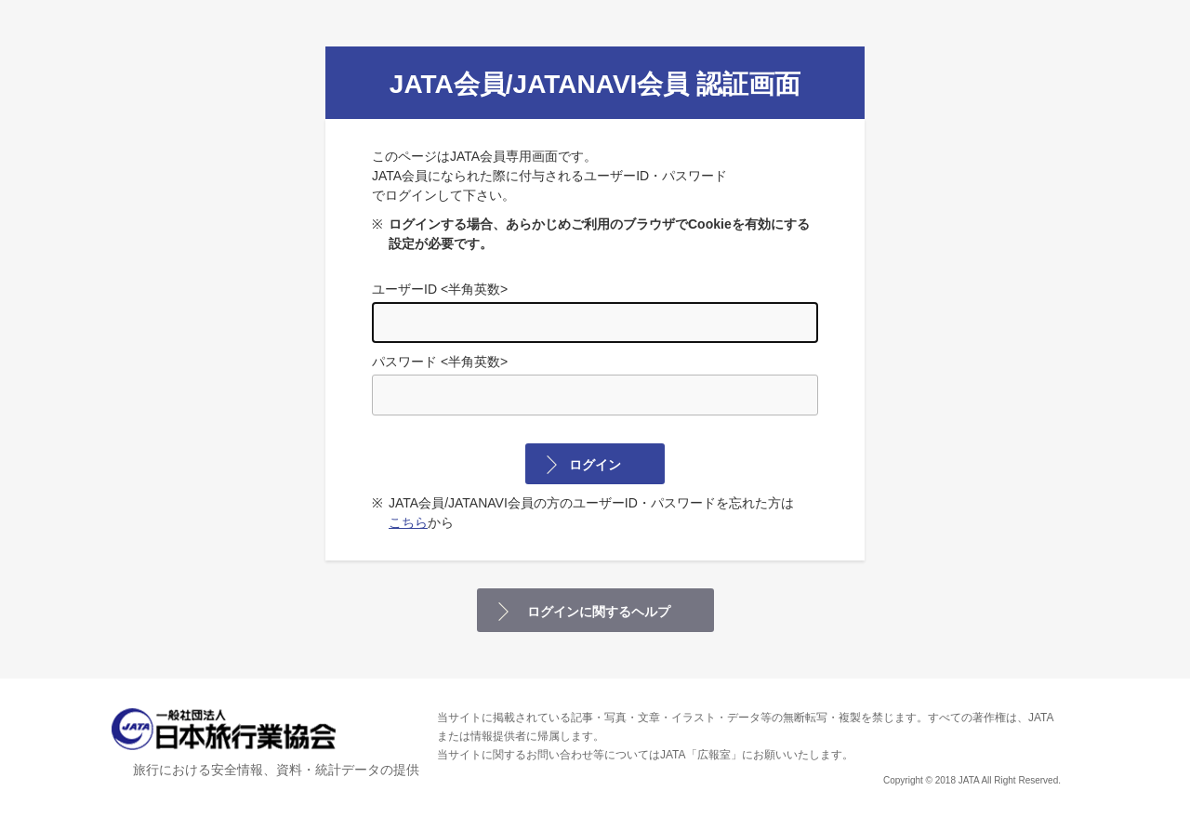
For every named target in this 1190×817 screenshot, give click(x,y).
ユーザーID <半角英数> (595, 312)
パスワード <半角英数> (595, 384)
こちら (408, 522)
